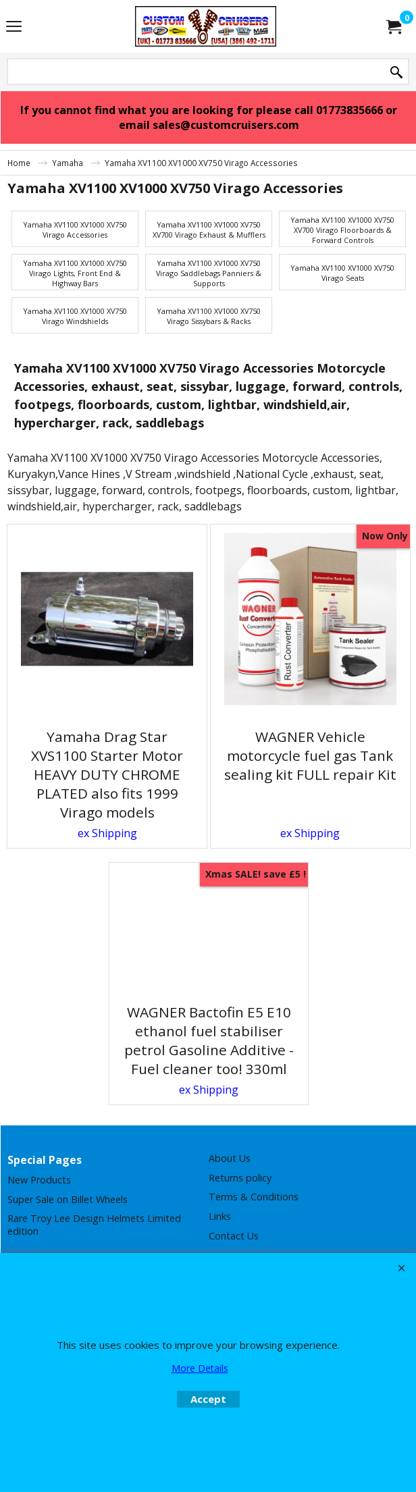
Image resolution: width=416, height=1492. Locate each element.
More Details (200, 1368)
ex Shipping (107, 833)
